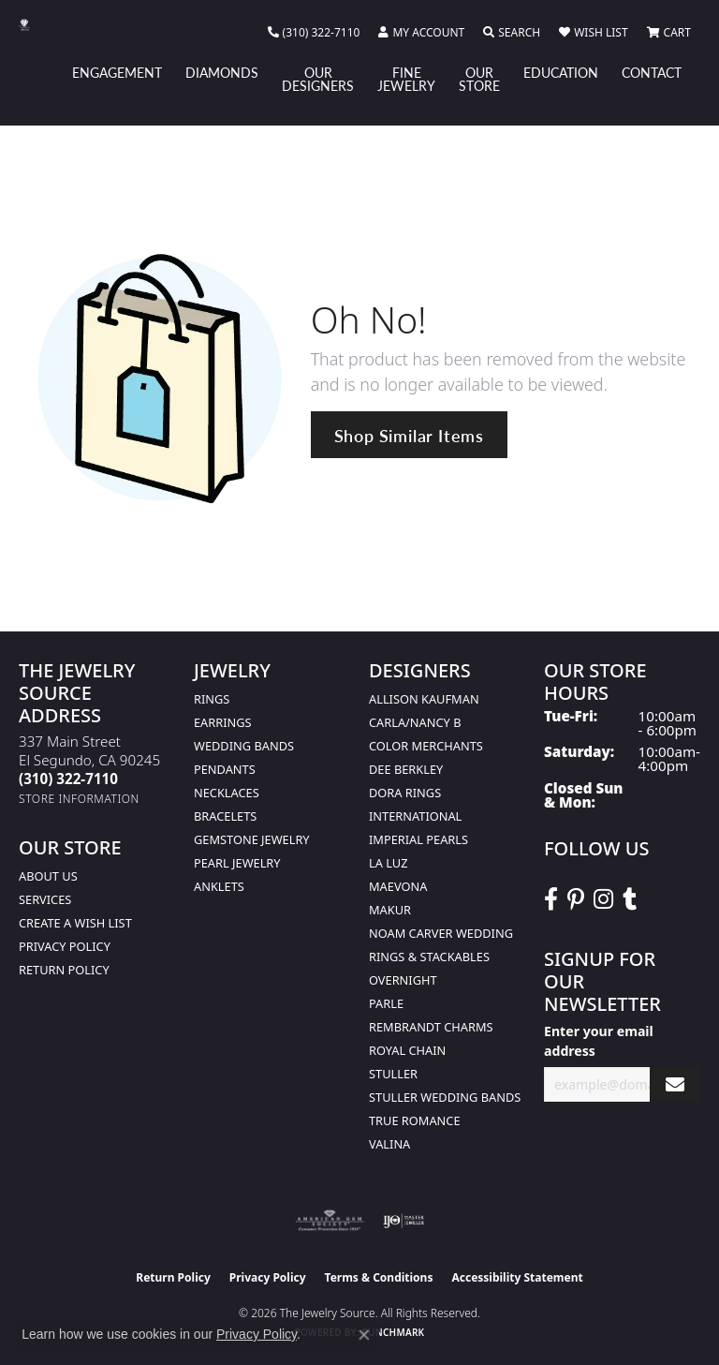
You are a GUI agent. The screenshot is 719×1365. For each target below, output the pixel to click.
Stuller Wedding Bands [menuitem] (445, 1097)
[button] (421, 33)
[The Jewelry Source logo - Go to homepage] (34, 25)
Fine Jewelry (406, 79)
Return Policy (64, 969)
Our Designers (318, 79)
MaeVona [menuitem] (398, 886)
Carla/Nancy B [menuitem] (415, 722)
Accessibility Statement (516, 1277)
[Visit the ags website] (329, 1221)
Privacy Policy (64, 946)
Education (560, 72)
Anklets (219, 886)
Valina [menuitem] (389, 1143)
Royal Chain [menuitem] (407, 1050)
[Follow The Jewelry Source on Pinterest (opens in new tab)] (575, 899)
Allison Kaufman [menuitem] (424, 698)
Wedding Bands (244, 745)
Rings (211, 698)
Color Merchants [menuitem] (426, 745)
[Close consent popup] (364, 1335)
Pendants (225, 769)
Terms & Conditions (379, 1277)
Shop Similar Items (409, 435)
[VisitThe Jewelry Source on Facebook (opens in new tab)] (551, 899)
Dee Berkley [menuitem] (406, 769)
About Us (48, 876)
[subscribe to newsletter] (675, 1084)
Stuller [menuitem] (393, 1073)
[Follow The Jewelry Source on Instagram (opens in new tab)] (603, 899)
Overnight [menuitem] (403, 980)
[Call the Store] (68, 778)
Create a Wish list (75, 922)
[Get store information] (79, 799)
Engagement (117, 72)
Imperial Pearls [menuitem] (418, 839)
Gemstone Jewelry (252, 839)
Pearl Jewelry (237, 862)
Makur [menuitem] (390, 909)
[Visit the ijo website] (404, 1221)
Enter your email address (598, 1041)
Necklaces (226, 792)
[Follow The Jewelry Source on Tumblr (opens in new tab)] (630, 899)
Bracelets (225, 816)
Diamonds (221, 72)
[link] (314, 33)
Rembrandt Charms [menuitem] (431, 1026)
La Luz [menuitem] (388, 862)
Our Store (479, 79)
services (45, 899)
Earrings (223, 722)
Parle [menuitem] (386, 1003)
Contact (652, 72)
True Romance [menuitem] (415, 1120)
